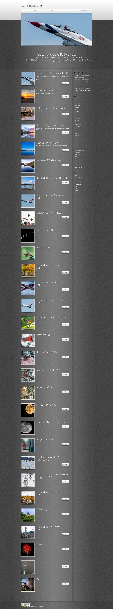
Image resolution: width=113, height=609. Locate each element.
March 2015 (77, 118)
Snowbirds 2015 (44, 387)
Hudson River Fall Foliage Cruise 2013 (51, 493)
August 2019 (77, 107)
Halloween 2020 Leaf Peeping (50, 160)
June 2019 (77, 109)
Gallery (76, 156)
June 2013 (77, 131)
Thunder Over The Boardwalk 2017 (50, 301)
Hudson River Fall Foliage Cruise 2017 (51, 266)
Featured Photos (78, 167)
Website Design (54, 10)
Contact (70, 10)
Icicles (39, 561)
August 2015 (77, 116)
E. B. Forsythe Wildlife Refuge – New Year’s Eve (51, 458)
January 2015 (78, 120)
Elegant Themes (30, 606)
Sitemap (76, 158)
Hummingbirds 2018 (46, 247)
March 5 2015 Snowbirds (48, 369)
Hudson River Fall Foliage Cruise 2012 (51, 528)
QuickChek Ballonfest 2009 (48, 212)
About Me (75, 10)
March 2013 (77, 135)
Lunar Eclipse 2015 (45, 230)
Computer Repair (46, 10)
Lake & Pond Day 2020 (47, 142)
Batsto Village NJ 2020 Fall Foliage (52, 177)
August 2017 (77, 113)
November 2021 (78, 101)
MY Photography (37, 10)
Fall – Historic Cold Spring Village (51, 108)
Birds (38, 579)
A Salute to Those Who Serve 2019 (50, 196)
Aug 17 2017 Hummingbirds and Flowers (51, 318)
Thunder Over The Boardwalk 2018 (50, 284)
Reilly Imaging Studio (79, 150)
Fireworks (41, 544)
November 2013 (78, 128)
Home (24, 10)
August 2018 (77, 111)
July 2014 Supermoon (46, 404)
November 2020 (78, 103)
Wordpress (41, 606)
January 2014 (78, 126)
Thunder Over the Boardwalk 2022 (52, 73)
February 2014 (78, 124)
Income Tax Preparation (80, 148)
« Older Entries (25, 597)
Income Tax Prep (63, 10)
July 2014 (77, 122)
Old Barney (41, 509)
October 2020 (78, 105)
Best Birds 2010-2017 (46, 334)
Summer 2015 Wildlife (46, 352)
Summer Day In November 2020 (51, 125)
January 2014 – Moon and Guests (52, 422)
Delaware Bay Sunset (46, 90)
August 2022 (77, 98)
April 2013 (77, 133)
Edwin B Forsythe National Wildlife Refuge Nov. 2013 (52, 476)
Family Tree (29, 10)
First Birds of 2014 (44, 439)
